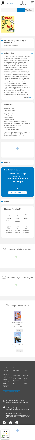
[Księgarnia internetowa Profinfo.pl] (9, 3)
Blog (14, 386)
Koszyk (32, 3)
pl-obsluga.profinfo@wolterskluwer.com (17, 407)
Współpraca (16, 370)
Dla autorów (16, 373)
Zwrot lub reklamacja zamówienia (6, 385)
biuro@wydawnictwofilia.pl (11, 135)
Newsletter (5, 370)
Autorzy (25, 370)
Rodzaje (25, 380)
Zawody (25, 383)
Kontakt (5, 368)
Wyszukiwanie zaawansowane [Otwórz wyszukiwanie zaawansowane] (29, 10)
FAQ (14, 383)
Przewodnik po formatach (11, 45)
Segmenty (25, 378)
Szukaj (21, 10)
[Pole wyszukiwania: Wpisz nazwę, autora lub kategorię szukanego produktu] (8, 10)
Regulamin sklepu (7, 377)
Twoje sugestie (16, 375)
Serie (24, 373)
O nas (14, 368)
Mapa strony (16, 380)
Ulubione (27, 3)
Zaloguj (22, 3)
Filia (11, 112)
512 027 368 (22, 135)
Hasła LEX (25, 375)
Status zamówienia (6, 373)
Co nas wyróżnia (17, 378)
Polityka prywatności (6, 380)
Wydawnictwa (26, 368)
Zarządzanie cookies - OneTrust (11, 391)
